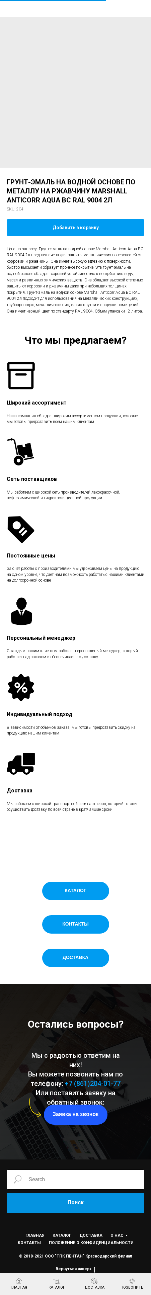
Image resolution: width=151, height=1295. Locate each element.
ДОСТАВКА (90, 1235)
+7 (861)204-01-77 (93, 1084)
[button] (75, 1115)
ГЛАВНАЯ (35, 1235)
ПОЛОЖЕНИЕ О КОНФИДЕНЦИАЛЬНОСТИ (91, 1242)
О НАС (117, 1235)
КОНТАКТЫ (29, 1242)
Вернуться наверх (75, 1269)
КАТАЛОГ (62, 1235)
